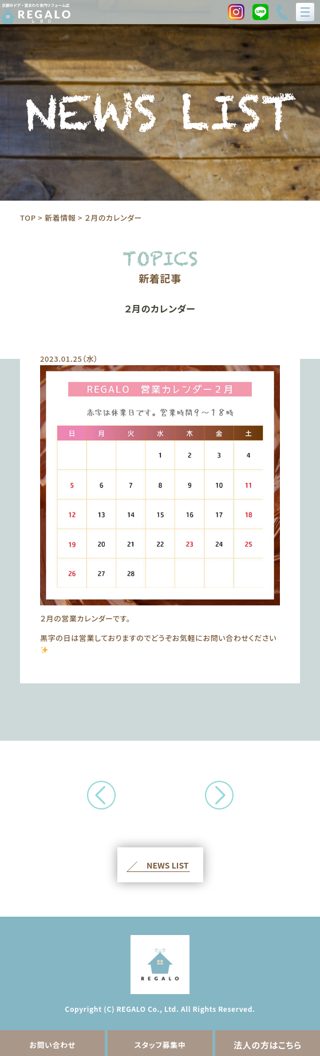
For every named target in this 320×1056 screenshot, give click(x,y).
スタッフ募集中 (159, 1044)
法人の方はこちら (268, 1045)
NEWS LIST (168, 865)
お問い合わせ (52, 1044)
